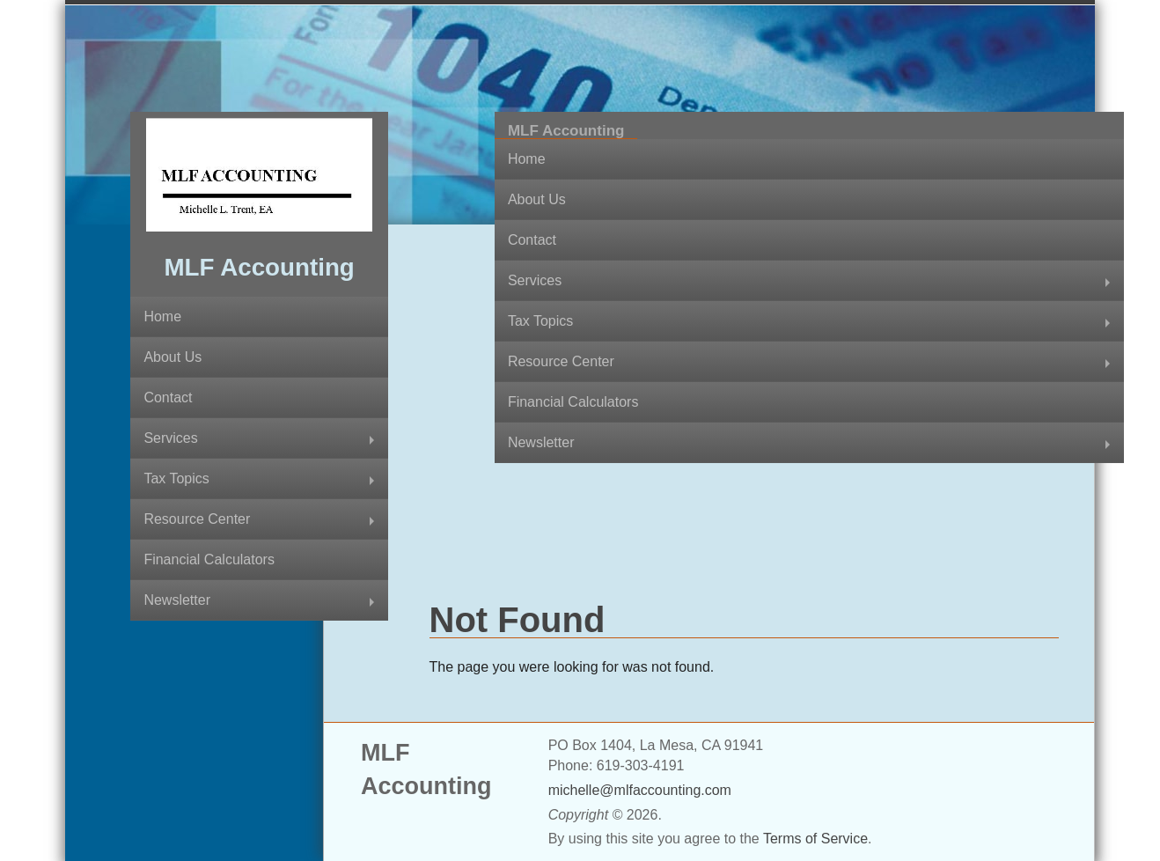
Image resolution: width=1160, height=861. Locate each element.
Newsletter (176, 599)
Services (170, 437)
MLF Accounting (259, 267)
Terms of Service (815, 838)
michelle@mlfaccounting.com (639, 790)
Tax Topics (176, 478)
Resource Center (196, 518)
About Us (172, 357)
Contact (167, 397)
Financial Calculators (209, 559)
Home (162, 316)
